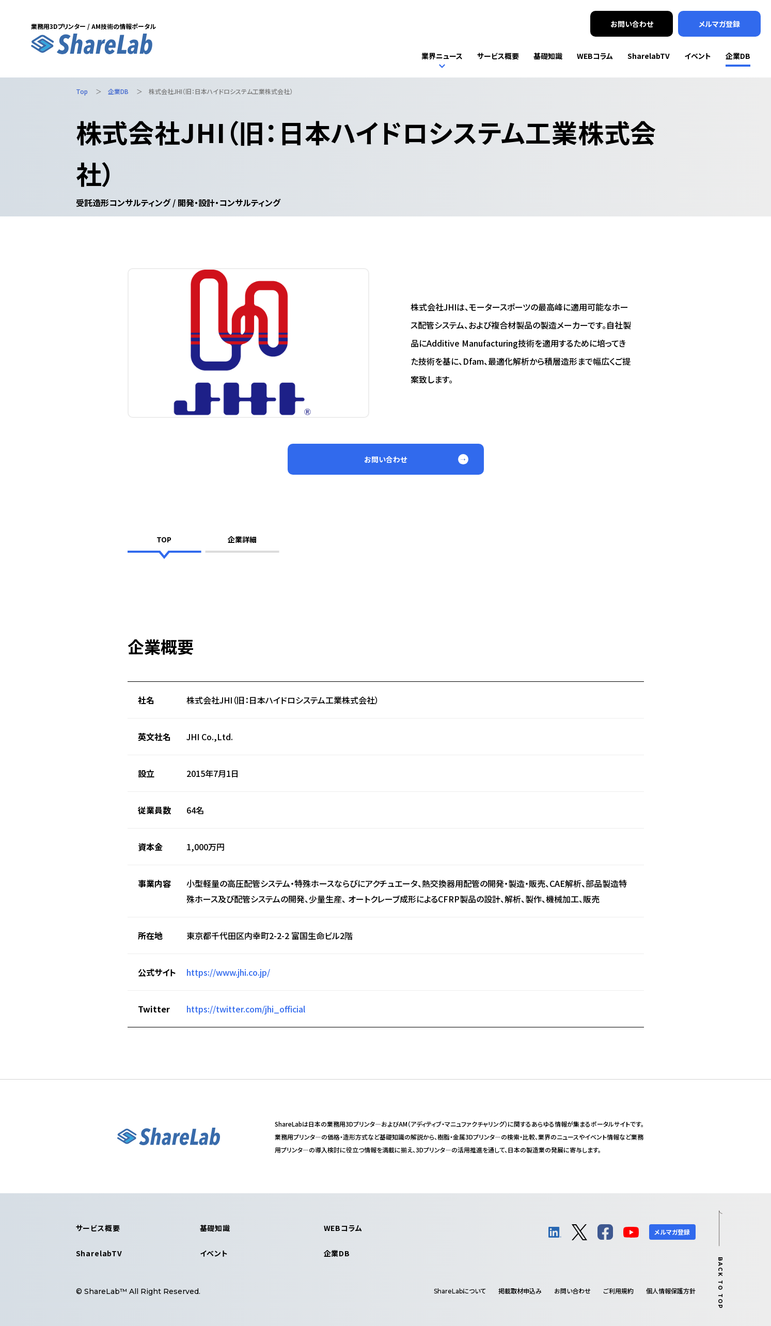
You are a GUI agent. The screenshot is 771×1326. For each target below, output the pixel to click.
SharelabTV (99, 1253)
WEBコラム (343, 1228)
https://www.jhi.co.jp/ (228, 972)
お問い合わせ (572, 1290)
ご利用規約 (618, 1290)
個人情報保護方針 (671, 1290)
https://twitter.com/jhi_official (245, 1009)
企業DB (337, 1253)
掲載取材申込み (520, 1290)
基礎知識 (215, 1228)
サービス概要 (98, 1228)
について (460, 1290)
